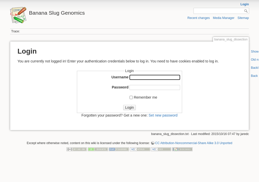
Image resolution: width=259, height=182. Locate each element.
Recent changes (198, 18)
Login (245, 4)
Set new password (162, 115)
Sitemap (243, 18)
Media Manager (223, 18)
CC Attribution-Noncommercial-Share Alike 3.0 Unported (193, 143)
